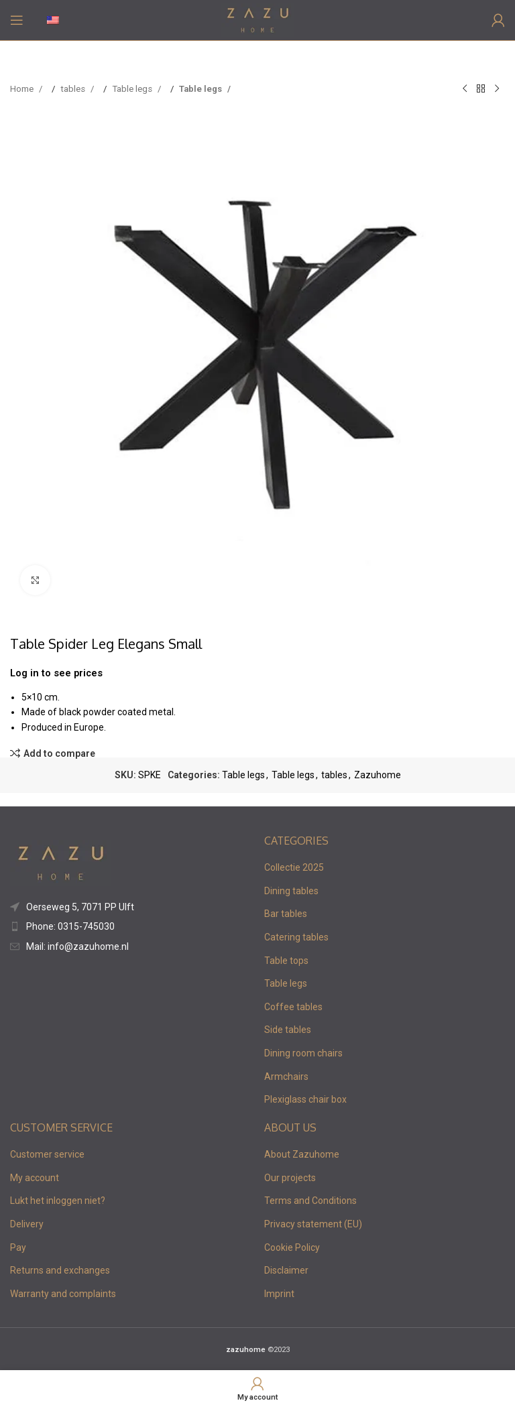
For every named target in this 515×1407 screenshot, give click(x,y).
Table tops (286, 960)
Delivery (27, 1224)
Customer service (47, 1154)
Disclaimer (286, 1270)
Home (23, 89)
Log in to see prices (56, 673)
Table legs (133, 89)
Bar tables (285, 913)
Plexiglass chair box (305, 1099)
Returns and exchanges (60, 1270)
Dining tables (291, 890)
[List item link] (130, 907)
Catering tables (296, 937)
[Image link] (60, 862)
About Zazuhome (301, 1154)
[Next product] (497, 89)
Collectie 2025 (294, 867)
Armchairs (286, 1076)
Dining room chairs (303, 1053)
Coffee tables (293, 1006)
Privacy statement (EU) (313, 1224)
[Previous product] (465, 89)
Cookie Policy (292, 1247)
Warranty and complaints (63, 1293)
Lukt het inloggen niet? (57, 1200)
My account (34, 1177)
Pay (18, 1247)
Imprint (279, 1293)
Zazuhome (377, 775)
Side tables (287, 1029)
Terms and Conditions (310, 1200)
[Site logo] (257, 19)
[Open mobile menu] (16, 20)
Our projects (290, 1177)
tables (73, 89)
